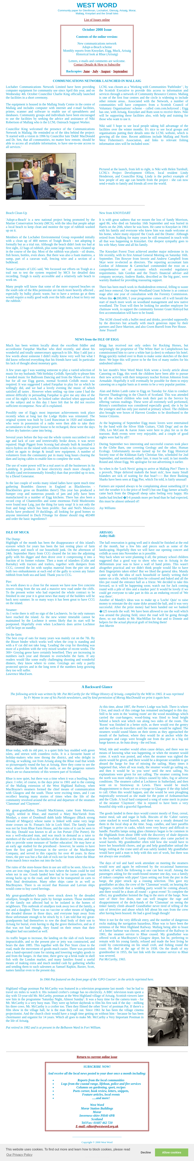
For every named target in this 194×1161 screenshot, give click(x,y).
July (95, 71)
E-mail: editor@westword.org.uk (97, 1126)
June (86, 71)
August (105, 71)
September (120, 71)
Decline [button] (146, 1152)
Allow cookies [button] (171, 1152)
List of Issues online (97, 19)
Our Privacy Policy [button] (19, 1154)
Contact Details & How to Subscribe (97, 64)
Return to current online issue (97, 1057)
